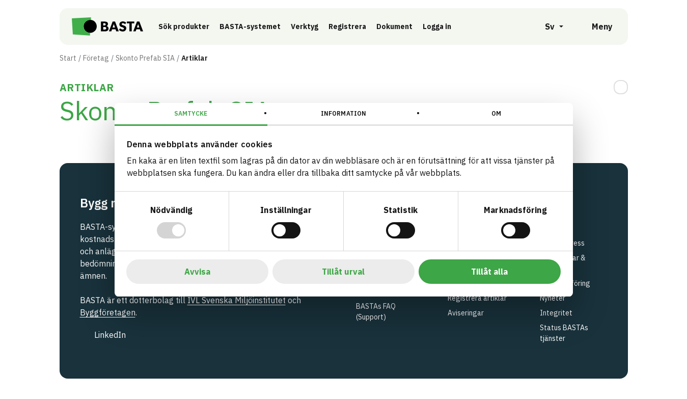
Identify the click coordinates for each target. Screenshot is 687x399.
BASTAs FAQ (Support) (376, 312)
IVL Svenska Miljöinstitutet (236, 300)
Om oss (551, 217)
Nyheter (552, 298)
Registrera (347, 26)
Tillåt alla (489, 272)
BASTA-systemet (250, 26)
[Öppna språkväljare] (548, 26)
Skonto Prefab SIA (145, 58)
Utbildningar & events (563, 263)
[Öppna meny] (595, 26)
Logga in (439, 26)
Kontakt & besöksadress (562, 238)
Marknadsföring (565, 283)
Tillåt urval (343, 272)
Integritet (556, 312)
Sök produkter (183, 26)
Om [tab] (496, 113)
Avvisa (197, 272)
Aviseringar (466, 312)
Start (68, 58)
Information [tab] (343, 113)
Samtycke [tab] (190, 113)
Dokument (394, 26)
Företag (96, 58)
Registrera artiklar (477, 298)
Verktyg (304, 26)
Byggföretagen (107, 312)
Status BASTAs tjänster (564, 333)
